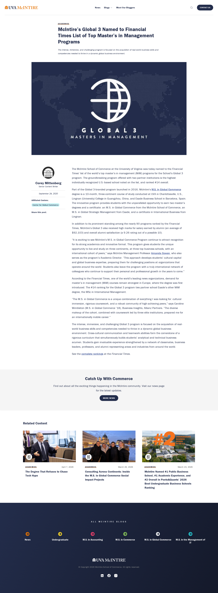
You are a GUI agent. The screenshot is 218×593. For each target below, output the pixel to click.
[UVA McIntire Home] (109, 560)
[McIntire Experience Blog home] (21, 7)
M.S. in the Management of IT (190, 538)
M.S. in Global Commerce (166, 189)
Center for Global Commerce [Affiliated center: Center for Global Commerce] (45, 205)
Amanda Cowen (160, 253)
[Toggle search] (191, 7)
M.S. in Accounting (92, 536)
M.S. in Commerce (125, 536)
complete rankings (92, 354)
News (27, 536)
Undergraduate (60, 536)
